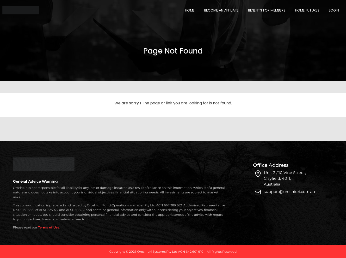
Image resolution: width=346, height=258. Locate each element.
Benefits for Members (266, 10)
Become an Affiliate (221, 10)
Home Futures (307, 10)
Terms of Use (48, 227)
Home (190, 10)
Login (334, 10)
